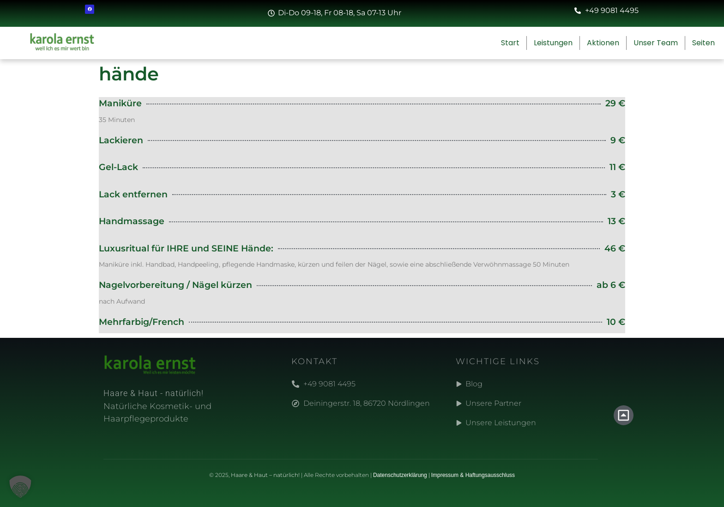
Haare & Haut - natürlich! (153, 393)
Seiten (705, 42)
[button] (20, 486)
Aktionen (603, 42)
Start (510, 42)
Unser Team (656, 42)
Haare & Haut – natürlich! (265, 474)
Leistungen (553, 42)
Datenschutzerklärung (400, 475)
